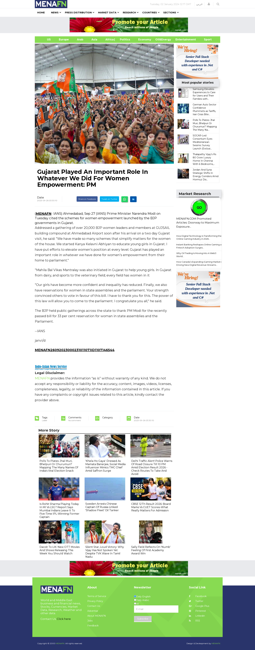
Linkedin (197, 615)
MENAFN (43, 214)
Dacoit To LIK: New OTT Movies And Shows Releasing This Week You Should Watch (60, 550)
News (55, 12)
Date (40, 197)
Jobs (90, 620)
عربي (199, 4)
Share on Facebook (87, 199)
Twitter (196, 601)
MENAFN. (60, 643)
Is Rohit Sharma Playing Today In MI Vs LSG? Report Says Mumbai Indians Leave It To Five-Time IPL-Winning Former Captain (59, 510)
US (45, 39)
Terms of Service (96, 596)
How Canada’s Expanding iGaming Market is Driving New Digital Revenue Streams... (199, 263)
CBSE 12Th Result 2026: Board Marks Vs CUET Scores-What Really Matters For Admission (151, 507)
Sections (169, 12)
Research (129, 12)
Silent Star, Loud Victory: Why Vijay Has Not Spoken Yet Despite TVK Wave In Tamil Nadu (104, 551)
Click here (64, 619)
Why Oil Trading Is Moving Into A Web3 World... (196, 255)
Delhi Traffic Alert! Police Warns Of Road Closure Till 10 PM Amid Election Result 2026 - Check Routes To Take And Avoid (151, 467)
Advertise (92, 610)
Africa (109, 39)
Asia (94, 39)
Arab (80, 39)
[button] (209, 4)
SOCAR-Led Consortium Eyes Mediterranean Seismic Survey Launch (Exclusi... (202, 142)
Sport (206, 39)
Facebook (198, 596)
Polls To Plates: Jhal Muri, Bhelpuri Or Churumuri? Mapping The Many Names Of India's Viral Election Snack (59, 465)
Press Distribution (78, 12)
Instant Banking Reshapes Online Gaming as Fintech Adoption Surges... (199, 246)
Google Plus (199, 606)
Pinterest (197, 610)
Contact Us (93, 606)
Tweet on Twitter (109, 199)
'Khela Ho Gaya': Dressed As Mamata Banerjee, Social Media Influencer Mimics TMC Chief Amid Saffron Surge (105, 465)
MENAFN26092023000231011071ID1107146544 (74, 350)
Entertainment (181, 39)
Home (41, 12)
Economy (144, 39)
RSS (194, 620)
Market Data (107, 12)
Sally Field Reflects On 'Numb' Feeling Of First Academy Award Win (150, 550)
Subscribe (142, 618)
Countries (149, 12)
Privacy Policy (95, 601)
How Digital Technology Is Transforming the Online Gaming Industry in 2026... (198, 237)
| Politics (124, 39)
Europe (64, 39)
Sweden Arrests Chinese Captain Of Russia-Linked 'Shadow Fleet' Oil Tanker (102, 507)
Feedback (93, 625)
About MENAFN (96, 615)
